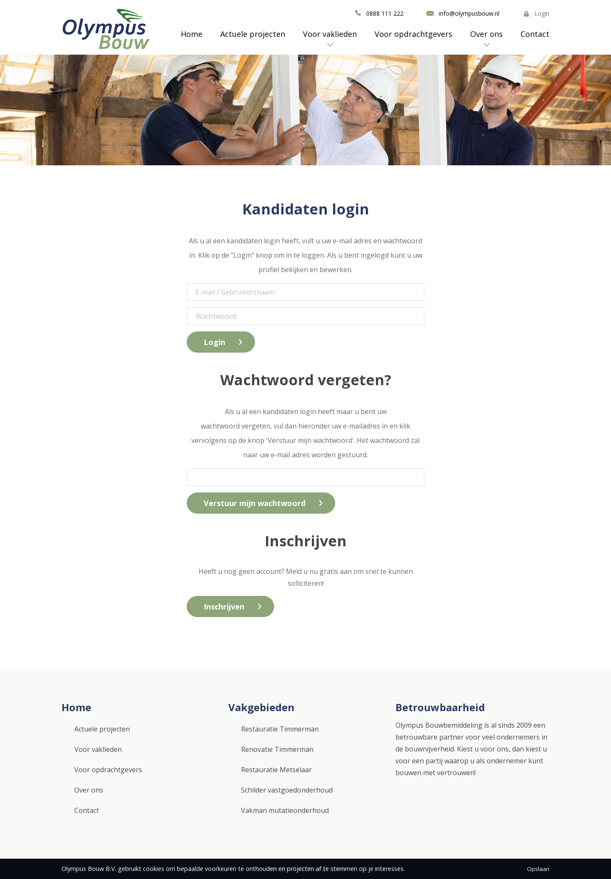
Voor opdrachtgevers (413, 34)
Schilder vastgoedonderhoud (287, 790)
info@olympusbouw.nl (469, 13)
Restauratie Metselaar (276, 769)
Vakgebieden (261, 707)
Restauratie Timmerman (280, 729)
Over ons (486, 34)
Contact (535, 34)
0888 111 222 (385, 13)
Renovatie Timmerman (277, 749)
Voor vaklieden (330, 34)
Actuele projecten (252, 34)
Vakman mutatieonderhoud (285, 810)
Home (191, 34)
